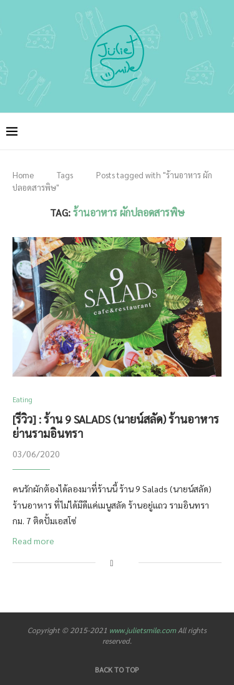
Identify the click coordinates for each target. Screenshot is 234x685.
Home (23, 175)
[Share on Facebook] (111, 563)
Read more (33, 540)
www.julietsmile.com (142, 630)
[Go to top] (117, 668)
